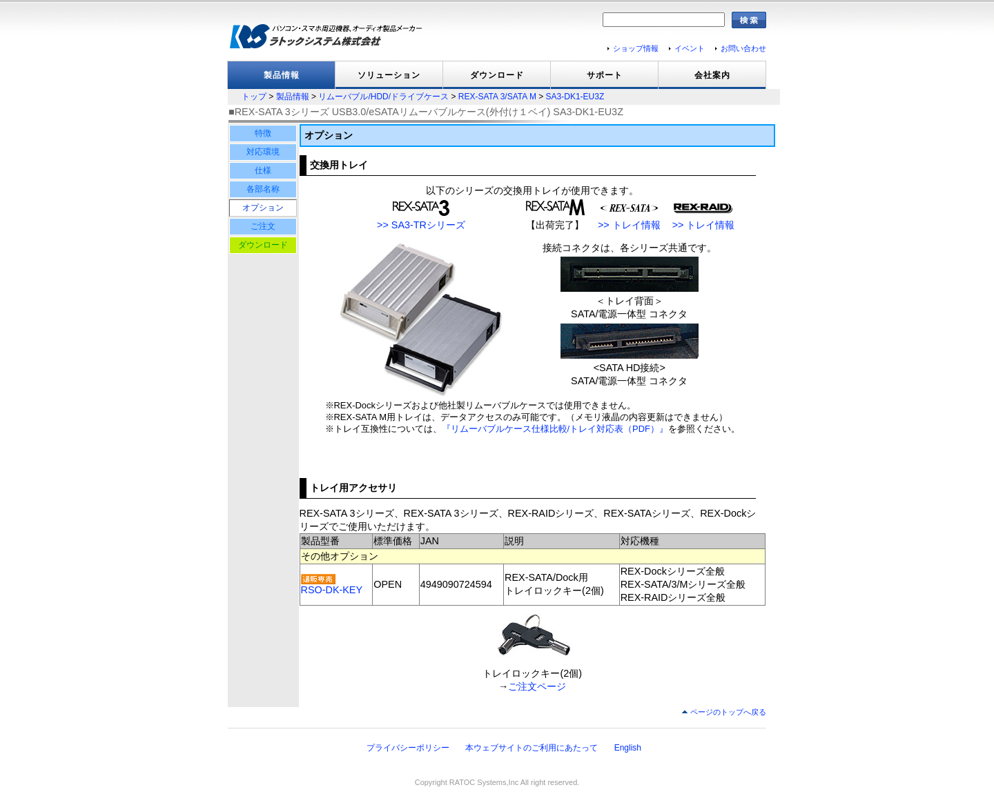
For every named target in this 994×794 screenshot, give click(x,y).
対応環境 (263, 152)
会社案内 (712, 75)
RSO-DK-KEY (332, 589)
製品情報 (282, 75)
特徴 (263, 133)
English (627, 748)
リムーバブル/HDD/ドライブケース (383, 96)
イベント (689, 48)
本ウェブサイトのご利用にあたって (531, 748)
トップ (254, 96)
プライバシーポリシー (408, 748)
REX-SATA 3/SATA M (497, 96)
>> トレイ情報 (629, 224)
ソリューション (389, 75)
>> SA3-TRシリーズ (421, 224)
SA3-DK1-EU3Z (575, 96)
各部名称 (263, 189)
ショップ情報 (636, 48)
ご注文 (263, 226)
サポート (605, 75)
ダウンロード (497, 75)
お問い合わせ (743, 48)
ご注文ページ (537, 686)
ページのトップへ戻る (728, 712)
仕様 (263, 170)
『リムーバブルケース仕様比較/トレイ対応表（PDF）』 (555, 429)
